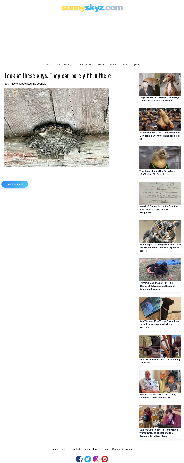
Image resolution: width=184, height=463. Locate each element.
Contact (76, 449)
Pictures (113, 64)
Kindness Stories (84, 64)
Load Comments (14, 184)
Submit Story (90, 449)
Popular (135, 64)
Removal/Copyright (122, 449)
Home (54, 449)
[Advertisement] (92, 39)
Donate (105, 449)
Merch (64, 449)
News (47, 64)
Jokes (124, 64)
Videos (100, 64)
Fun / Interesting (63, 64)
